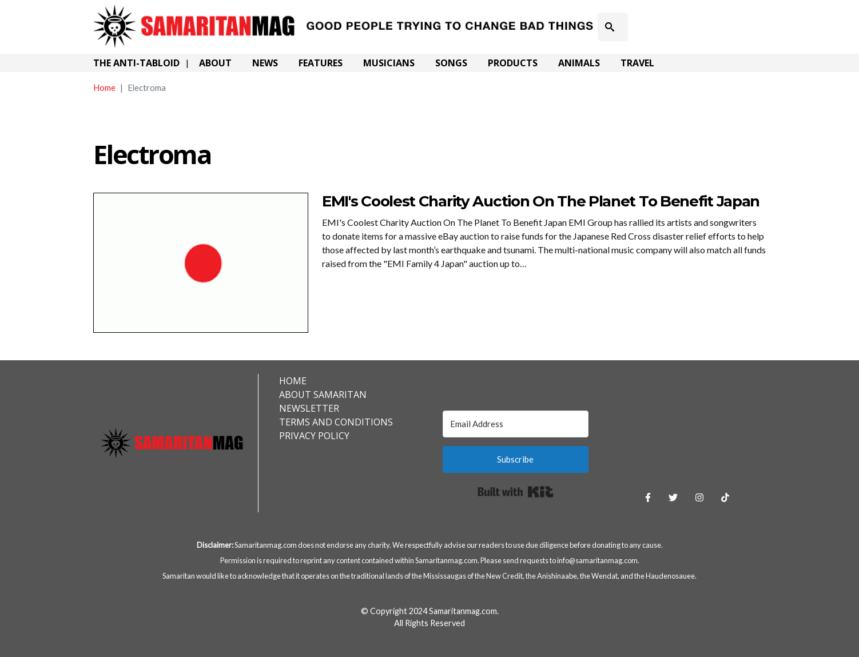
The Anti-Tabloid (136, 63)
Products (513, 63)
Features (321, 63)
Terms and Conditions (336, 422)
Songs (451, 63)
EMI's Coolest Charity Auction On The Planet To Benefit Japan (540, 201)
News (265, 63)
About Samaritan (323, 394)
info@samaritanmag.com (597, 560)
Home (104, 87)
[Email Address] (516, 424)
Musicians (389, 63)
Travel (637, 63)
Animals (579, 63)
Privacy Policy (314, 435)
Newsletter (309, 408)
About (215, 63)
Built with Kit (516, 491)
